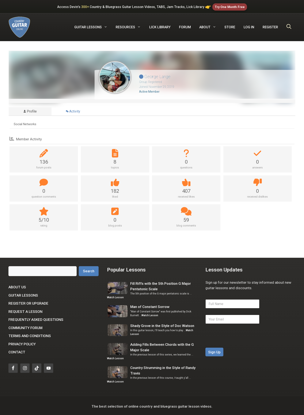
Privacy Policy (22, 342)
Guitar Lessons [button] (92, 25)
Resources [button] (130, 25)
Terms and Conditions (29, 334)
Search (88, 269)
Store (229, 25)
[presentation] (237, 343)
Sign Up (214, 350)
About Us (17, 285)
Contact (16, 350)
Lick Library (160, 25)
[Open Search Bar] (289, 25)
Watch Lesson (115, 295)
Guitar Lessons (23, 294)
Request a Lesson (25, 310)
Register (270, 25)
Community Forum (25, 326)
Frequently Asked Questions (35, 318)
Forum (185, 25)
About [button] (209, 25)
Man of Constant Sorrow (150, 305)
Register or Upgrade (28, 302)
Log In (249, 25)
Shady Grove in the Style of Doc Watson (162, 324)
